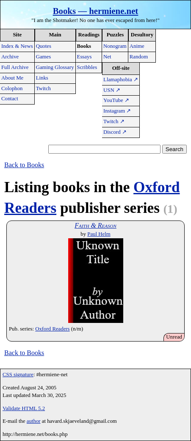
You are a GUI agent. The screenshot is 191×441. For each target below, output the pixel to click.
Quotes (43, 46)
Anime (137, 46)
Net (107, 57)
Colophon (11, 88)
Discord (115, 132)
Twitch (43, 88)
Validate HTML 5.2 (24, 408)
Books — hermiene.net (95, 11)
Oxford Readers (52, 329)
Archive (10, 57)
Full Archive (14, 67)
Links (42, 78)
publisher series (116, 208)
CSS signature (18, 375)
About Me (12, 78)
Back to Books (24, 164)
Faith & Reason (95, 225)
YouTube (116, 100)
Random (139, 57)
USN (111, 90)
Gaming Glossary (55, 67)
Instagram (117, 111)
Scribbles (87, 67)
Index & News (17, 46)
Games (43, 57)
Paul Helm (98, 234)
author (34, 421)
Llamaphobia (120, 80)
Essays (84, 57)
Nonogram (115, 46)
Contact (9, 99)
